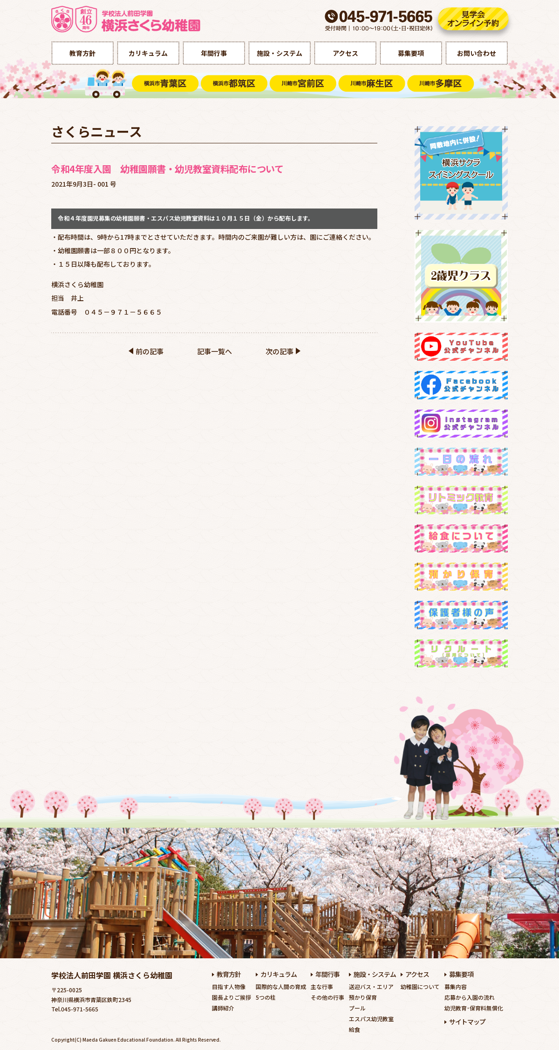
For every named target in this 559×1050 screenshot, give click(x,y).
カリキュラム (148, 53)
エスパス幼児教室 (371, 1019)
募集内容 (455, 986)
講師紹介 (223, 1008)
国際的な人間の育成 (281, 986)
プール (357, 1008)
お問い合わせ (476, 53)
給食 (354, 1029)
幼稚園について (420, 986)
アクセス (345, 53)
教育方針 (82, 53)
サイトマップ (467, 1021)
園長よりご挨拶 (231, 997)
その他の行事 (327, 997)
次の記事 (279, 351)
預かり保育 (363, 997)
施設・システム (279, 53)
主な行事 (322, 986)
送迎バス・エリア (371, 986)
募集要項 (411, 53)
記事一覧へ (214, 351)
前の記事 (150, 351)
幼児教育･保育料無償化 (473, 1008)
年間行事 (214, 53)
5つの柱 (266, 997)
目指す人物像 (228, 986)
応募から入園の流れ (469, 997)
